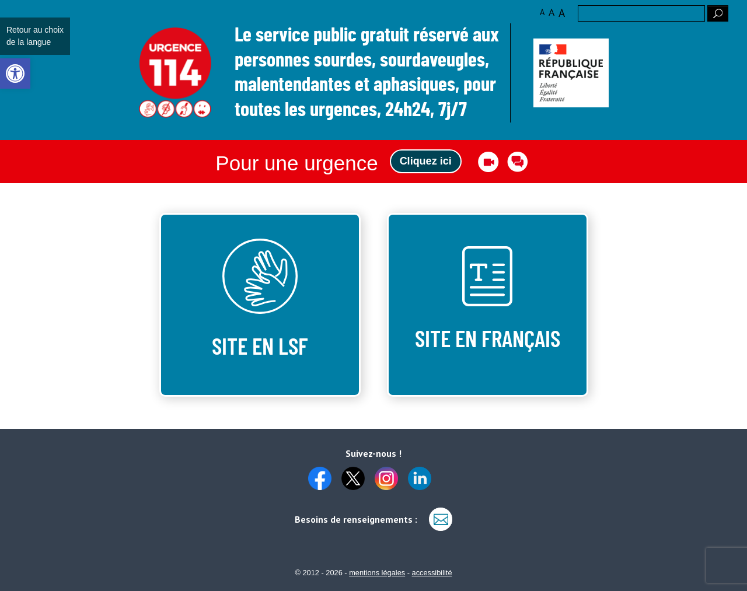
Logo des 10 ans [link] (175, 73)
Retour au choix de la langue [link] (35, 36)
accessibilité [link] (432, 572)
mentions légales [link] (377, 572)
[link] (15, 73)
